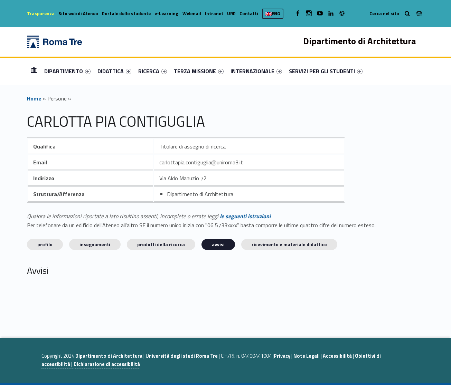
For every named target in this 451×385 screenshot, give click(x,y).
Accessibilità (337, 356)
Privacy (282, 356)
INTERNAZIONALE (256, 71)
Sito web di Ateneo (78, 13)
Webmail (191, 13)
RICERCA (152, 71)
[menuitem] (34, 71)
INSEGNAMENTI (94, 244)
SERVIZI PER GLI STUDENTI (326, 71)
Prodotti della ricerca (161, 244)
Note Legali (306, 356)
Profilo (45, 244)
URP (231, 13)
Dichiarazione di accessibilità (107, 364)
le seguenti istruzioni (245, 216)
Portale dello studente (126, 13)
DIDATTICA (114, 71)
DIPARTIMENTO (67, 71)
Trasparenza (41, 13)
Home (34, 71)
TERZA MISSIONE (199, 71)
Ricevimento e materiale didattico (289, 244)
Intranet (214, 13)
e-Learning (166, 13)
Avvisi (218, 244)
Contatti (248, 13)
